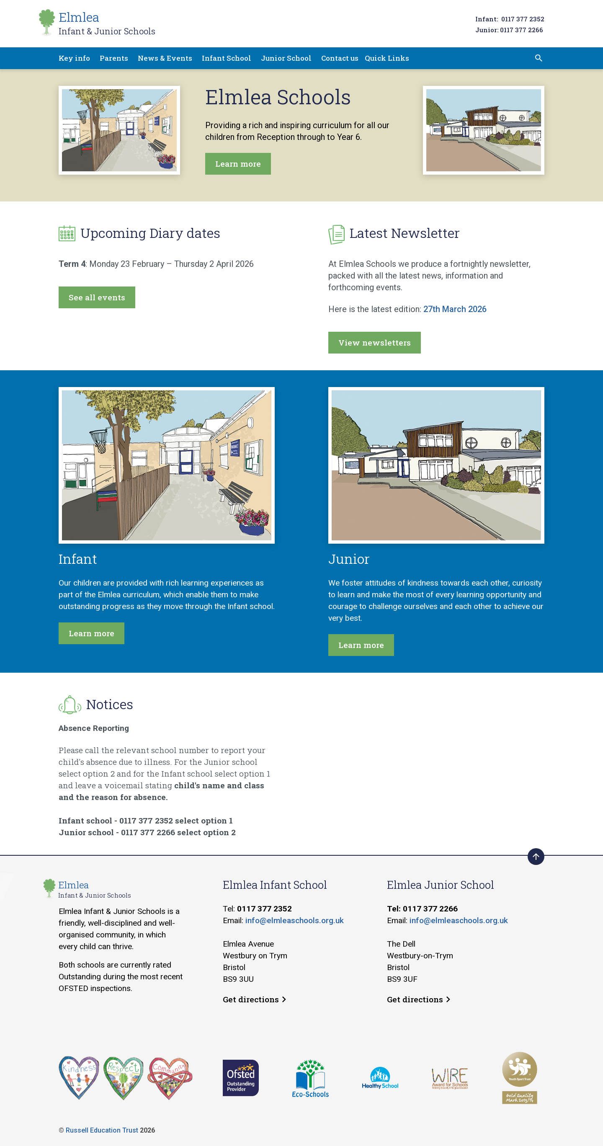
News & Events (165, 58)
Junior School (286, 58)
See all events (97, 297)
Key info (74, 58)
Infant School (226, 58)
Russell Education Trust (102, 1130)
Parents (114, 58)
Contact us (339, 58)
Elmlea (107, 23)
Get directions (254, 999)
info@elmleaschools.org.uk (294, 920)
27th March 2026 (455, 309)
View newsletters (374, 342)
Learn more (238, 163)
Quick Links (387, 58)
